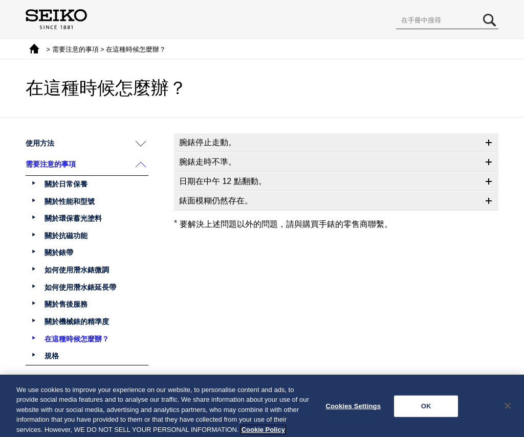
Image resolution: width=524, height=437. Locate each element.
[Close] (507, 409)
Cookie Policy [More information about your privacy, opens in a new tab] (263, 432)
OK (426, 409)
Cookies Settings (353, 409)
